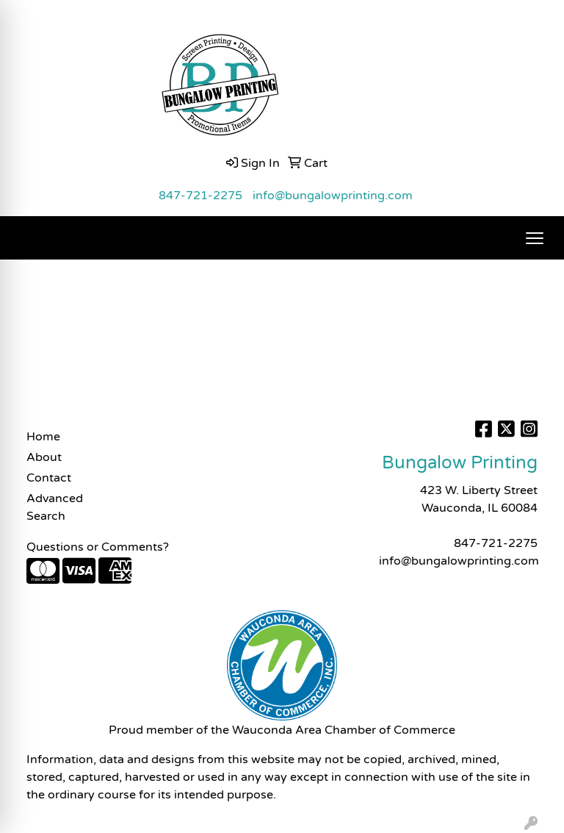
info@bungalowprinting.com (333, 195)
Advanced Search (54, 507)
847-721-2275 (200, 195)
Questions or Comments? (97, 547)
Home (43, 436)
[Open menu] (534, 238)
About (44, 457)
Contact (48, 478)
